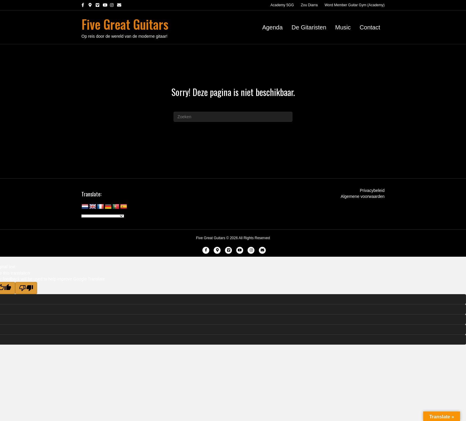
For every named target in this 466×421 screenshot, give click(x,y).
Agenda (272, 27)
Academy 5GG (282, 5)
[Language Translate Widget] (102, 216)
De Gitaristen (309, 27)
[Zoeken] (233, 117)
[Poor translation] (26, 288)
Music (343, 27)
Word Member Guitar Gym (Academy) (355, 5)
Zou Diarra (309, 5)
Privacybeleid (372, 190)
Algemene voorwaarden (363, 196)
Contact (370, 27)
